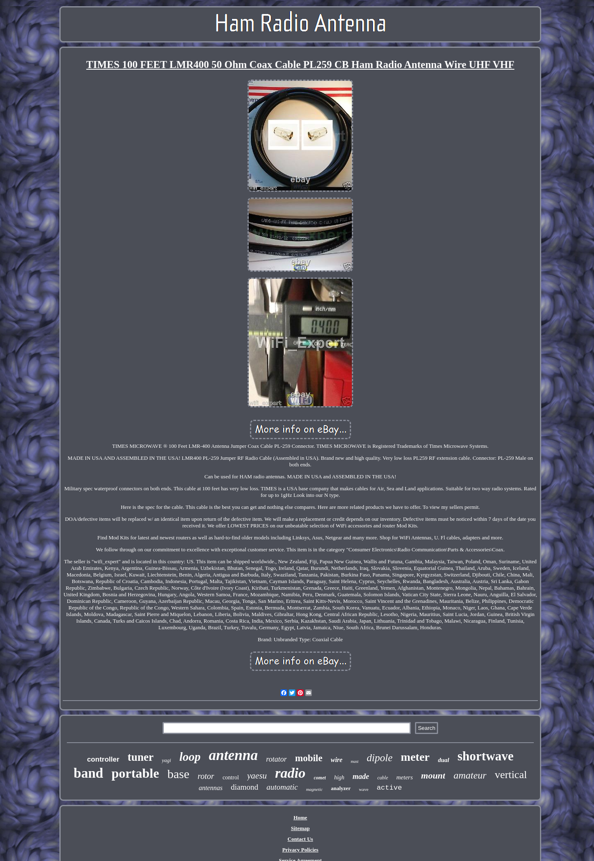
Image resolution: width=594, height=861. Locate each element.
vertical (511, 775)
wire (336, 759)
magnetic (314, 789)
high (339, 777)
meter (415, 756)
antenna (233, 755)
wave (363, 789)
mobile (308, 758)
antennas (211, 787)
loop (190, 756)
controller (103, 759)
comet (320, 778)
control (230, 777)
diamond (244, 787)
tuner (140, 757)
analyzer (341, 788)
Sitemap (300, 828)
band (89, 773)
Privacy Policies (300, 850)
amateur (469, 775)
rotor (206, 776)
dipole (380, 757)
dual (444, 760)
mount (433, 775)
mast (354, 761)
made (361, 776)
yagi (166, 760)
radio (290, 773)
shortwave (485, 756)
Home (300, 817)
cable (382, 778)
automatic (282, 787)
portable (135, 773)
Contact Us (300, 839)
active (389, 788)
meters (404, 777)
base (178, 774)
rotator (276, 759)
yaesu (257, 776)
